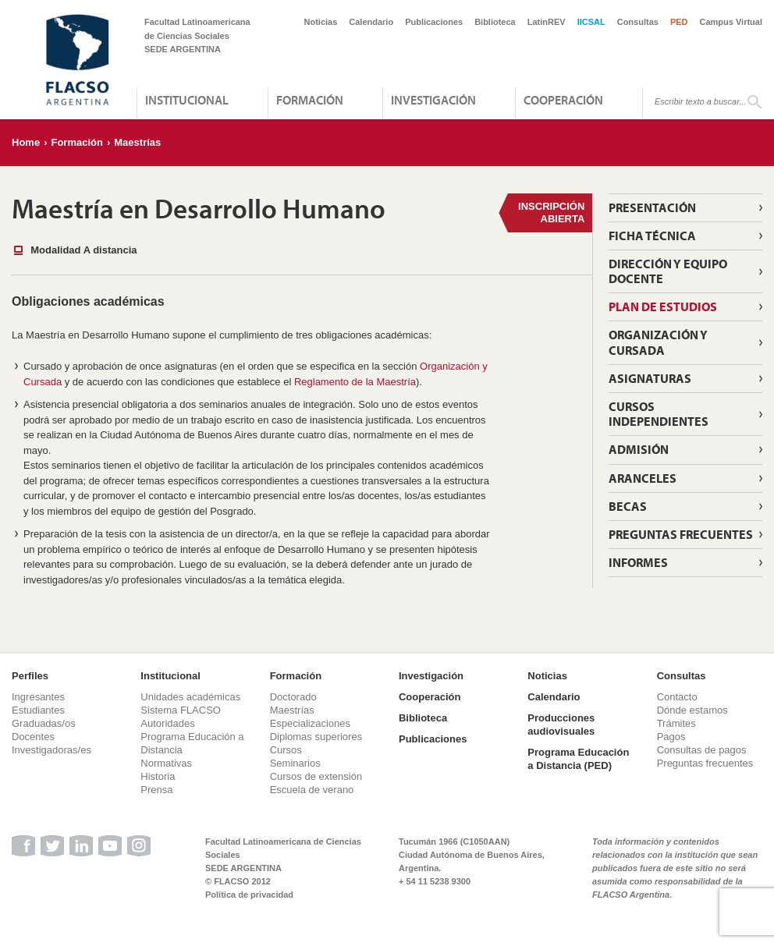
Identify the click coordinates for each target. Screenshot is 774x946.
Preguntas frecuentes (705, 763)
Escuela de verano (312, 789)
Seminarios (295, 763)
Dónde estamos (692, 710)
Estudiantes (38, 710)
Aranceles (642, 478)
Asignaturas (650, 378)
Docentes (33, 736)
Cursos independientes (658, 414)
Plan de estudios (663, 306)
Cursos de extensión (316, 776)
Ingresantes (38, 697)
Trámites (676, 723)
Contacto (677, 697)
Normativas (166, 763)
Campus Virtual (731, 22)
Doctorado (293, 697)
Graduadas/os (44, 723)
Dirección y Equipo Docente (668, 271)
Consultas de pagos (702, 750)
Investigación (433, 100)
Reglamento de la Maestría (355, 382)
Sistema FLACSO (180, 710)
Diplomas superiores (316, 736)
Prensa (156, 789)
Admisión (639, 449)
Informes (638, 562)
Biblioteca (495, 22)
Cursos (286, 750)
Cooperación (563, 100)
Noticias (321, 22)
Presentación (652, 207)
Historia (157, 776)
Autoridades (167, 723)
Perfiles (30, 676)
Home (26, 142)
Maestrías (137, 142)
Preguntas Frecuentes (681, 534)
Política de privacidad (249, 894)
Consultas (638, 22)
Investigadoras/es (51, 750)
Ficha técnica (652, 235)
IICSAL (591, 22)
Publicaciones (434, 22)
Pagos (671, 736)
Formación (309, 100)
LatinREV (546, 22)
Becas (628, 506)
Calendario (371, 22)
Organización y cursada (658, 342)
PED (679, 22)
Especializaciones (310, 723)
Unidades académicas (190, 697)
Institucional (187, 100)
